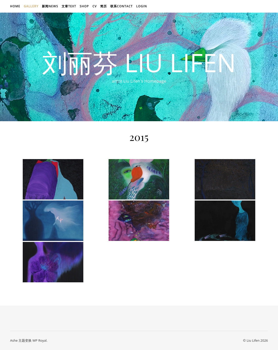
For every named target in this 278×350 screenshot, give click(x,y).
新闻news (50, 6)
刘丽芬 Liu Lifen (139, 62)
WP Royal (39, 340)
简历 (103, 6)
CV (94, 6)
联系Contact (121, 6)
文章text (69, 6)
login (141, 6)
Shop (84, 6)
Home (15, 6)
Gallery (31, 6)
